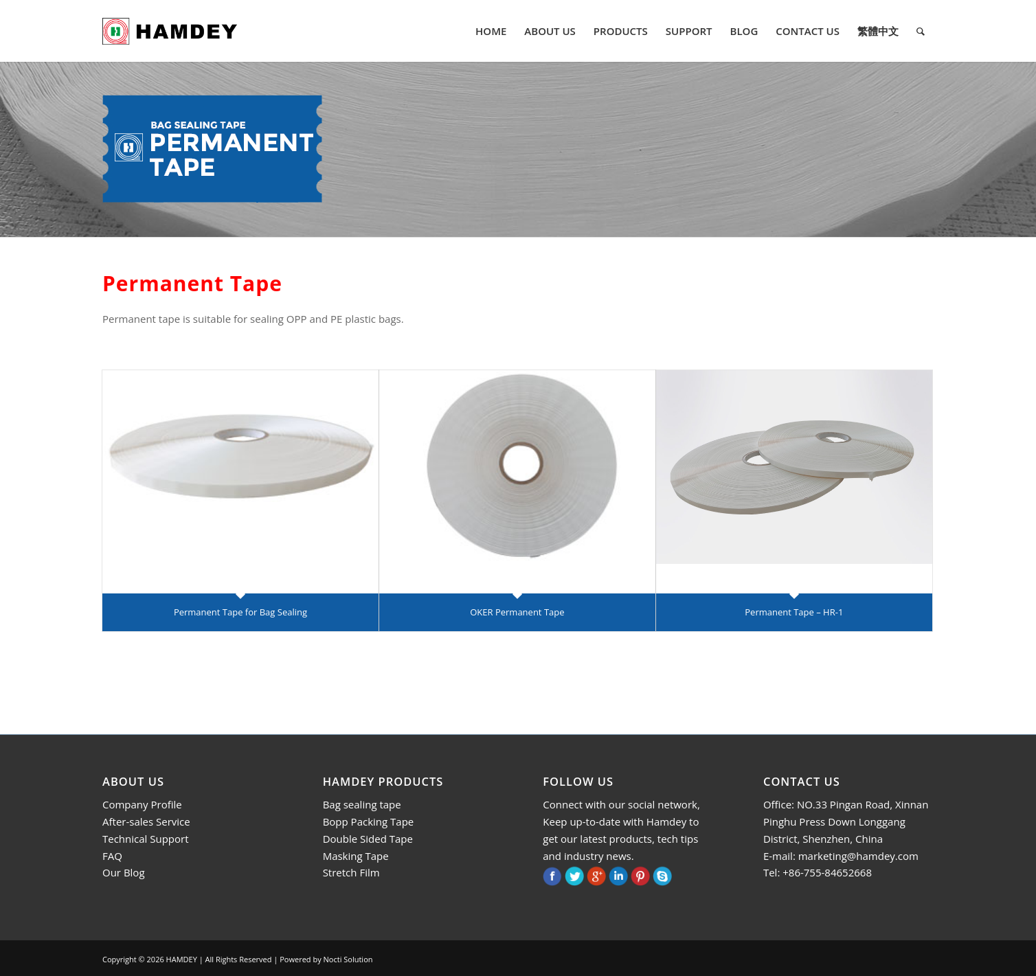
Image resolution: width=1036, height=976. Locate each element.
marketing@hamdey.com (858, 856)
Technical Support (145, 839)
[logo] (169, 31)
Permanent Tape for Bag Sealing (240, 612)
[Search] (921, 31)
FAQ (112, 856)
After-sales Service (146, 821)
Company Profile (142, 804)
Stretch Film (351, 872)
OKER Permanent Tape (517, 612)
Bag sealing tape (362, 804)
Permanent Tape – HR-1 (794, 612)
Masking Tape (356, 856)
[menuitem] (490, 31)
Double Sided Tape (368, 839)
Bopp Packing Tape (368, 821)
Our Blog (123, 872)
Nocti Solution (348, 959)
